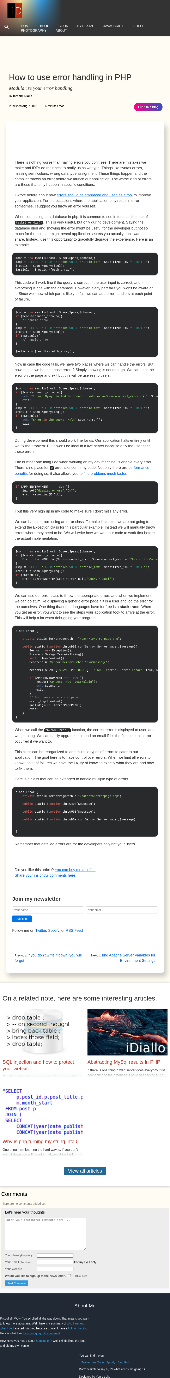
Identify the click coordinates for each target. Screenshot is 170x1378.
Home (26, 26)
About (61, 30)
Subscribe (22, 902)
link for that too (77, 1312)
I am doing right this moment (41, 1317)
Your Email (18, 1246)
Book (63, 26)
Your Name (18, 1239)
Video (137, 26)
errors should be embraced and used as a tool (95, 195)
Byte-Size (85, 26)
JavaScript (113, 26)
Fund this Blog (148, 107)
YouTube (98, 1346)
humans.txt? (44, 1324)
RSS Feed (74, 914)
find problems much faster (105, 467)
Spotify (53, 914)
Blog (44, 26)
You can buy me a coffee (75, 853)
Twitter (40, 914)
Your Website (13, 1252)
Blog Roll (123, 1346)
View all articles (85, 1154)
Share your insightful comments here (45, 859)
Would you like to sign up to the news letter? (46, 1259)
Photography (34, 30)
